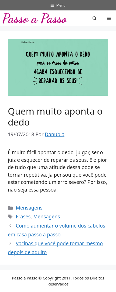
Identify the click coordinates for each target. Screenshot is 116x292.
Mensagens (29, 207)
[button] (94, 18)
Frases (23, 216)
